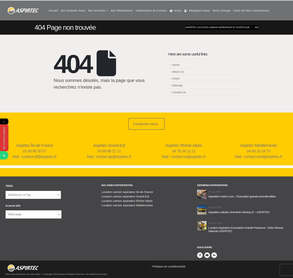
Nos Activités (96, 10)
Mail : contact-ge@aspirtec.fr (109, 157)
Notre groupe (222, 10)
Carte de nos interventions (251, 10)
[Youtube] (207, 255)
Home (176, 64)
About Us (178, 71)
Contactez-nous (145, 124)
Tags (9, 185)
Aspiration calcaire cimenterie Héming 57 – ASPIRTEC (238, 212)
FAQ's (176, 78)
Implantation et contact (151, 10)
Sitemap (177, 85)
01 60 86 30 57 (34, 151)
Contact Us (179, 92)
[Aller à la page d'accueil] (201, 194)
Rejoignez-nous (197, 10)
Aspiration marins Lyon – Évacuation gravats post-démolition (242, 196)
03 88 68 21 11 (109, 151)
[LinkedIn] (214, 255)
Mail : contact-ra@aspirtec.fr (184, 157)
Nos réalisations (122, 10)
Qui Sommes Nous (73, 10)
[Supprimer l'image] (23, 266)
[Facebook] (200, 255)
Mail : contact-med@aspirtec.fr (258, 157)
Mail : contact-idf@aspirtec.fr (34, 157)
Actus (175, 10)
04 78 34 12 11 (183, 151)
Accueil (53, 10)
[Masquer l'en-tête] (23, 10)
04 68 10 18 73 (258, 151)
